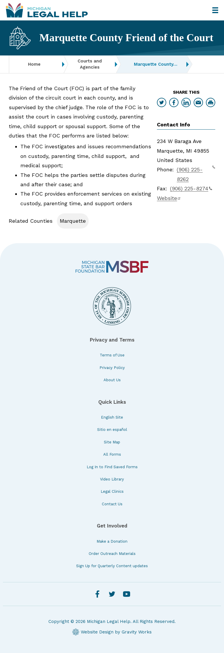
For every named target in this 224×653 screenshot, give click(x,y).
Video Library (112, 479)
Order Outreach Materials (112, 553)
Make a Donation (112, 541)
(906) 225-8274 (191, 188)
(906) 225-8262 (196, 173)
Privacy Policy (112, 367)
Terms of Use (112, 355)
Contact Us (112, 504)
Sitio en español (112, 429)
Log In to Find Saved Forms (112, 467)
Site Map (112, 442)
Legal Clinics (112, 491)
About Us (112, 380)
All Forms (112, 454)
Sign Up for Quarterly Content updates (112, 566)
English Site (112, 417)
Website (169, 198)
